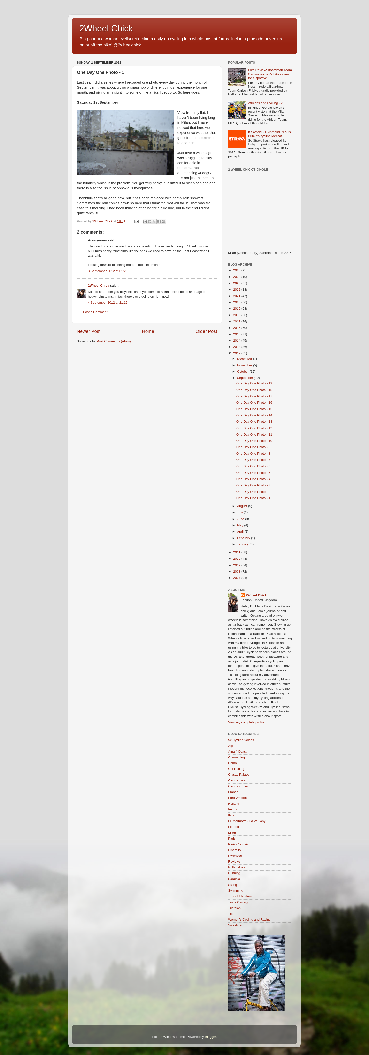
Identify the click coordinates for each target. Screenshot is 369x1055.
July (240, 512)
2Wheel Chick (106, 28)
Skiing (232, 885)
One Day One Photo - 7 (253, 460)
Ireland (233, 809)
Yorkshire (235, 925)
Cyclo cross (236, 780)
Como (232, 763)
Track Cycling (238, 902)
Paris (232, 838)
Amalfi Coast (237, 751)
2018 (237, 315)
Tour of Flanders (240, 896)
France (233, 792)
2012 (237, 353)
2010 (237, 558)
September (245, 378)
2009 (237, 565)
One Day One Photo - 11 (254, 434)
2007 (237, 578)
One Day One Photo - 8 (253, 453)
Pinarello (234, 850)
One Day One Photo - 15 (254, 409)
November (245, 365)
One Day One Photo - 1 (253, 498)
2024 (237, 277)
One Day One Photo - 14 (254, 415)
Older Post (206, 331)
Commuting (236, 757)
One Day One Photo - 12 (254, 428)
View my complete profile (246, 722)
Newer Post (88, 331)
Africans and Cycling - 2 (265, 103)
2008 (237, 571)
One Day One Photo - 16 (254, 402)
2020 (237, 302)
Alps (231, 746)
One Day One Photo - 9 (253, 447)
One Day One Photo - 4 (253, 479)
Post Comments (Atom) (114, 341)
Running (234, 873)
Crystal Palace (238, 774)
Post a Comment (95, 312)
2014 (237, 340)
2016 (237, 327)
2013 (237, 347)
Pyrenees (235, 855)
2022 (237, 289)
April (241, 531)
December (245, 358)
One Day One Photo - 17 (254, 396)
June (241, 519)
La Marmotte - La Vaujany (246, 821)
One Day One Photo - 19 (254, 383)
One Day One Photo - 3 (253, 485)
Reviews (234, 861)
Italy (231, 815)
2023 (237, 283)
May (240, 525)
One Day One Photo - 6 (253, 466)
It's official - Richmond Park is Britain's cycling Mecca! (269, 134)
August (242, 506)
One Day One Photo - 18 (254, 390)
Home (148, 331)
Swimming (235, 890)
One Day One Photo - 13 (254, 421)
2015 (237, 334)
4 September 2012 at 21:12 (108, 302)
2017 (237, 321)
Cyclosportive (238, 786)
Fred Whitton (237, 798)
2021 (237, 296)
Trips (231, 914)
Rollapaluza (236, 867)
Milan (232, 832)
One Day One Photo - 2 (253, 492)
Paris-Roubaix (238, 844)
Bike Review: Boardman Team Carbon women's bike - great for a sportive (270, 74)
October (243, 371)
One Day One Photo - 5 (253, 472)
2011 (237, 552)
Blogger (210, 1037)
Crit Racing (236, 769)
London (233, 827)
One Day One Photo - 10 (254, 441)
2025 (237, 270)
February (244, 538)
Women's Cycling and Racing (249, 919)
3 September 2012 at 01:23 (108, 271)
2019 (237, 308)
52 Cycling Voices (241, 740)
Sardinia (234, 879)
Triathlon (234, 908)
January (243, 544)
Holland (233, 803)
